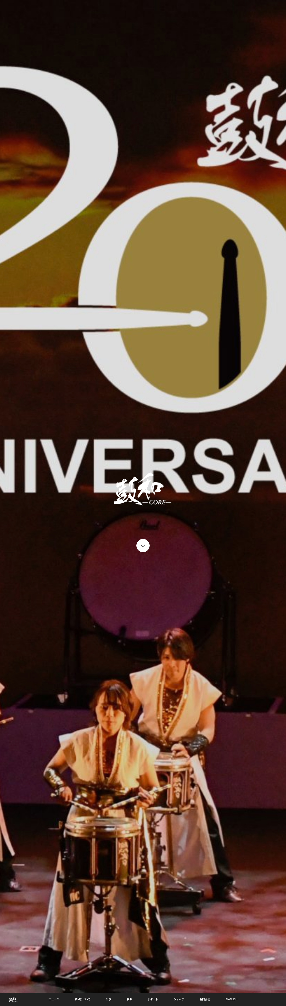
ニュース (54, 999)
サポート (152, 999)
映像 (129, 999)
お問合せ (204, 999)
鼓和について (82, 999)
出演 (108, 999)
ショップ (178, 999)
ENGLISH (231, 999)
